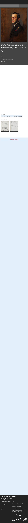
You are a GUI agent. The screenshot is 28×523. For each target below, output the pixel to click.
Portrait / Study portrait (6, 116)
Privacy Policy (19, 511)
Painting (15, 116)
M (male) (20, 116)
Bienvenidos (20, 505)
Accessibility (14, 510)
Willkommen (15, 505)
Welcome (14, 503)
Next (23, 5)
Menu (26, 2)
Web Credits (20, 510)
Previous (4, 5)
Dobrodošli (19, 506)
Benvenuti (14, 506)
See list (14, 5)
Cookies (14, 511)
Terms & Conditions (21, 509)
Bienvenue (24, 503)
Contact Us (14, 509)
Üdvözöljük (19, 503)
